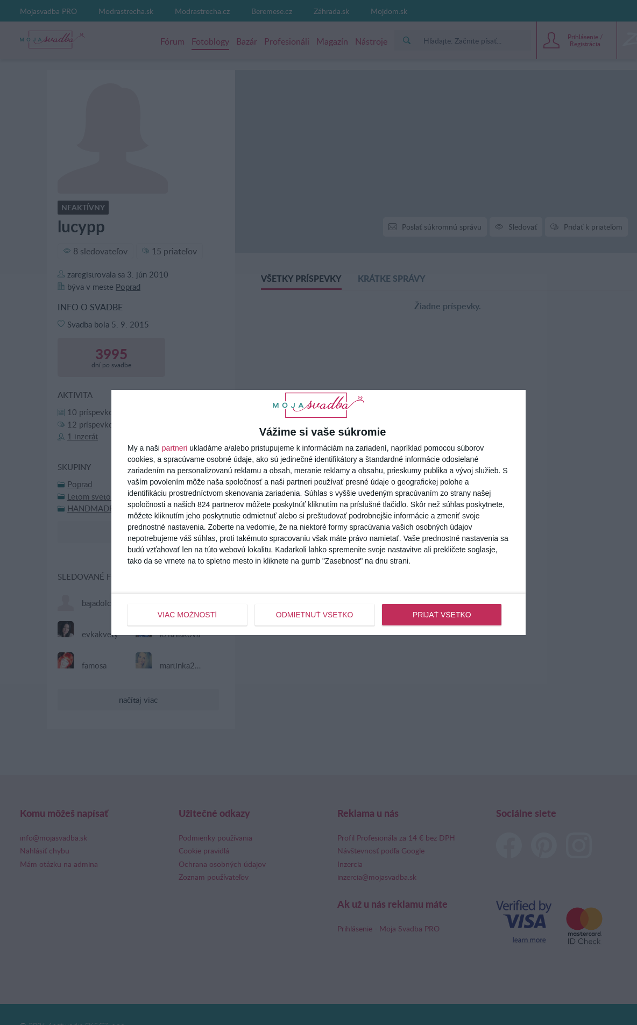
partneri (174, 448)
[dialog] (318, 512)
